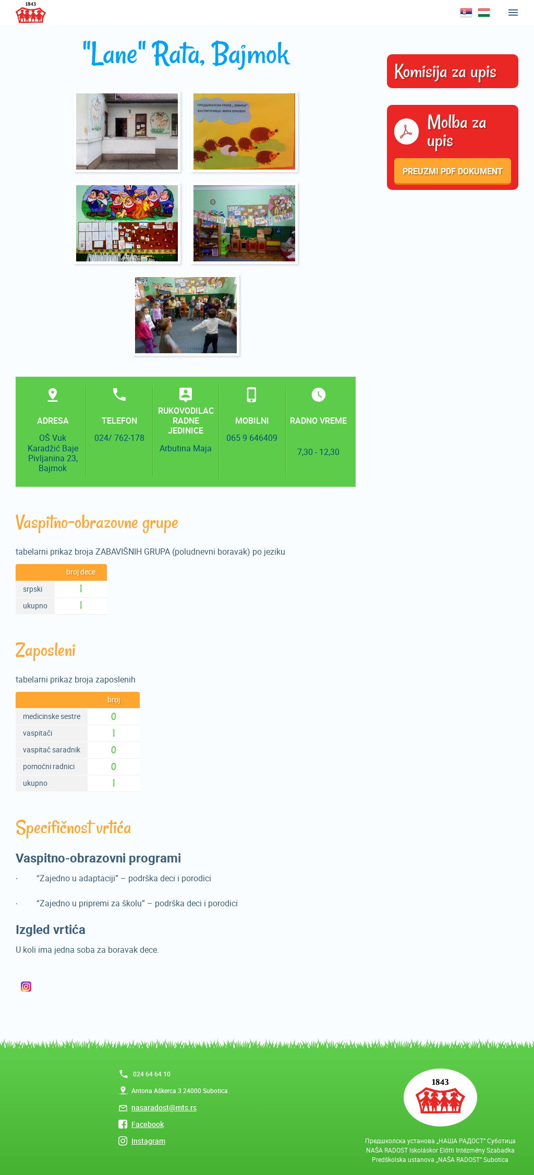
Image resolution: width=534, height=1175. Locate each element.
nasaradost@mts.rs (164, 1107)
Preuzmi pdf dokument (453, 171)
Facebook (147, 1124)
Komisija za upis (445, 71)
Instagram (148, 1141)
